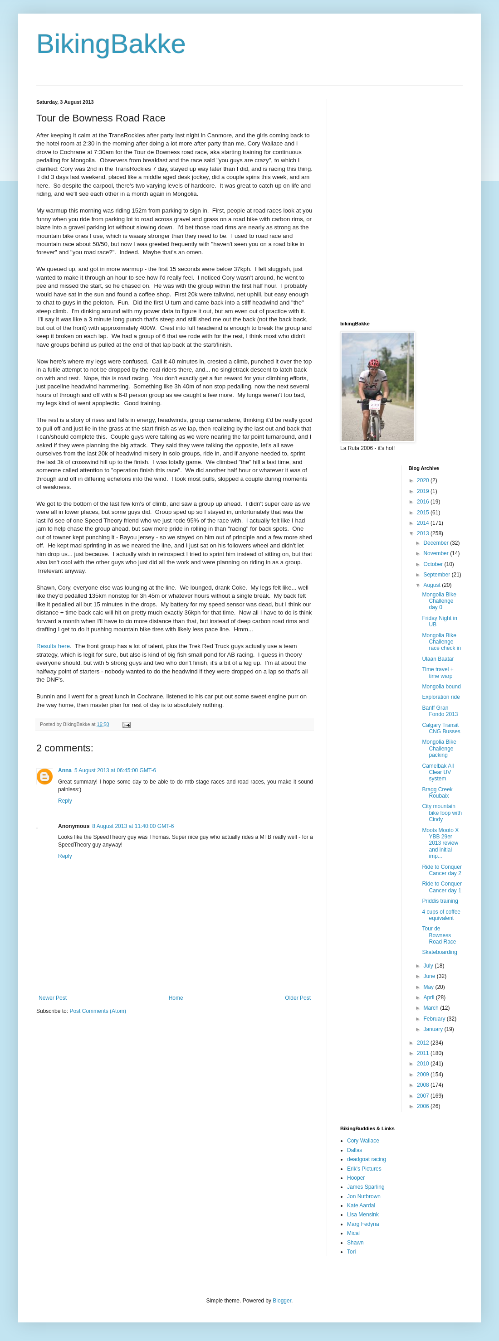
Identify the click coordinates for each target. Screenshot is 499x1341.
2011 (424, 1053)
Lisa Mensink (363, 1214)
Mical (353, 1233)
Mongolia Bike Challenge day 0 (439, 601)
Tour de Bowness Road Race (439, 935)
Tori (351, 1252)
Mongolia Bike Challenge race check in (441, 642)
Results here (53, 646)
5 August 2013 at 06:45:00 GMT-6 (115, 770)
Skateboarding (439, 952)
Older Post (298, 998)
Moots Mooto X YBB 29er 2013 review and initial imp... (440, 843)
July (429, 966)
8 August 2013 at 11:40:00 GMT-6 (133, 826)
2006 (424, 1106)
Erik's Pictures (364, 1169)
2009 (424, 1074)
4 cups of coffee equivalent (441, 915)
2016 (424, 502)
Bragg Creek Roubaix (437, 792)
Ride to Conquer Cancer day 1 (441, 887)
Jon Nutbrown (364, 1196)
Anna (65, 770)
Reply (65, 801)
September (437, 574)
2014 (424, 523)
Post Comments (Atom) (97, 1011)
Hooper (356, 1178)
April (429, 997)
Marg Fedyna (363, 1224)
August (432, 585)
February (434, 1019)
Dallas (354, 1150)
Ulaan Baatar (438, 659)
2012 (424, 1043)
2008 (424, 1085)
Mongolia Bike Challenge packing (439, 748)
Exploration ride (441, 697)
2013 (424, 533)
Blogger (282, 1300)
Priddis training (440, 901)
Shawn (355, 1242)
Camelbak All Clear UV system (438, 772)
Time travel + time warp (437, 672)
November (436, 553)
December (436, 543)
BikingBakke (111, 44)
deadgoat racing (366, 1159)
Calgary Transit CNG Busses (441, 728)
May (429, 987)
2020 (424, 480)
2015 (424, 512)
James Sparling (366, 1187)
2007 (424, 1096)
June (429, 976)
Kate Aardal (361, 1205)
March (431, 1008)
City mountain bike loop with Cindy (442, 813)
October (433, 564)
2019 (424, 491)
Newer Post (53, 998)
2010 (424, 1063)
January (433, 1029)
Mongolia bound (441, 686)
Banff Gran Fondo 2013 (440, 711)
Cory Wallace (363, 1141)
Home (176, 998)
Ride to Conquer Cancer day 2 (441, 870)
